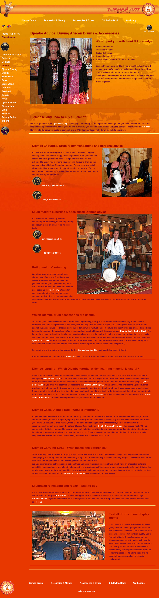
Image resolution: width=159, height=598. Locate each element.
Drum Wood (8, 84)
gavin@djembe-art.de (52, 239)
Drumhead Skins (39, 499)
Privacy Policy (9, 117)
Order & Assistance (11, 54)
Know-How (54, 290)
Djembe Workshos (51, 378)
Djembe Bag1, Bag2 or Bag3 (133, 331)
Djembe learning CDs (87, 350)
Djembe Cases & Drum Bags (111, 426)
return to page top (86, 591)
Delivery (6, 58)
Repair (39, 502)
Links (4, 110)
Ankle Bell (71, 356)
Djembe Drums (29, 20)
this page (146, 127)
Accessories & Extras (83, 20)
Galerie (5, 95)
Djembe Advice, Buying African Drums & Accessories (74, 33)
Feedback (6, 91)
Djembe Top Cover (40, 340)
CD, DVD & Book (110, 20)
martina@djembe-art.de (53, 185)
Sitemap (6, 113)
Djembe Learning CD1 (94, 385)
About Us (6, 87)
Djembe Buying (60, 124)
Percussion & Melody (54, 20)
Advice (5, 65)
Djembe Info (8, 106)
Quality (5, 73)
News (4, 99)
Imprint (5, 121)
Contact (6, 62)
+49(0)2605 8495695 (51, 199)
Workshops (131, 20)
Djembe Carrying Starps (74, 473)
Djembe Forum (9, 102)
